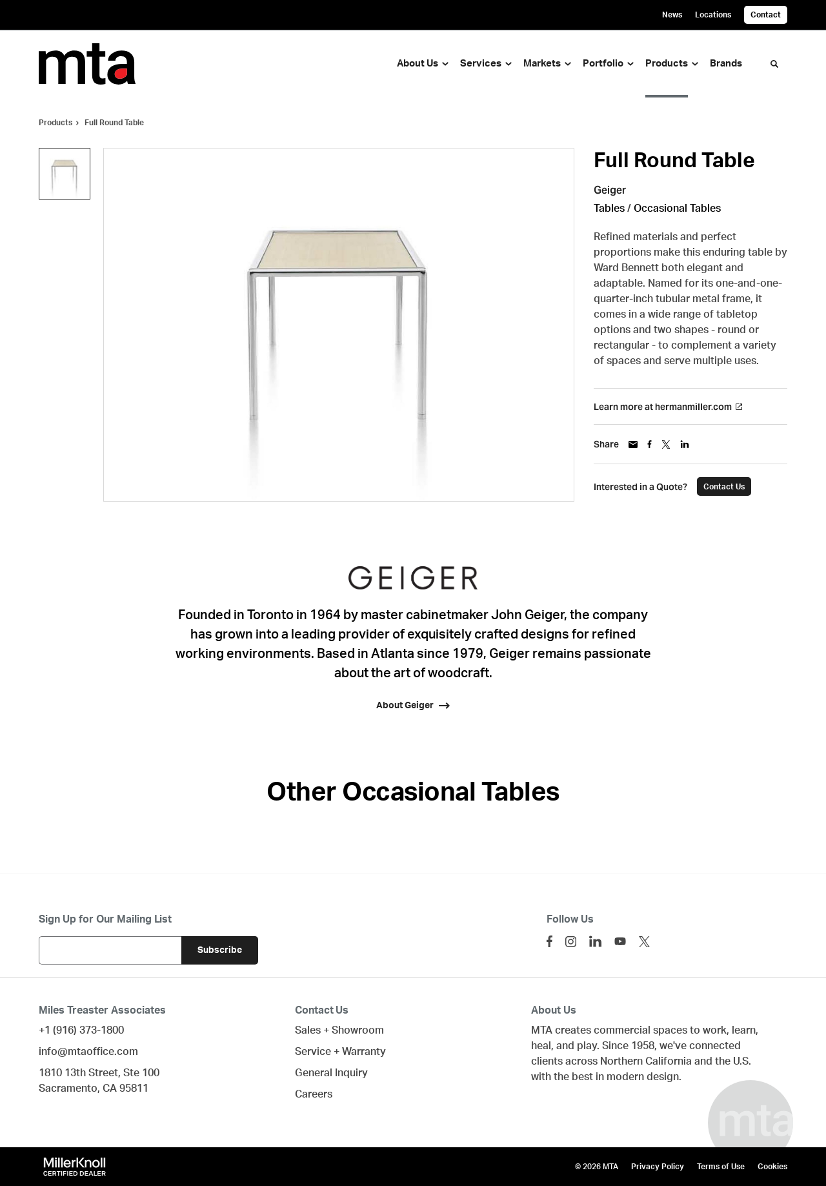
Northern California (646, 1061)
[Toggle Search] (774, 64)
